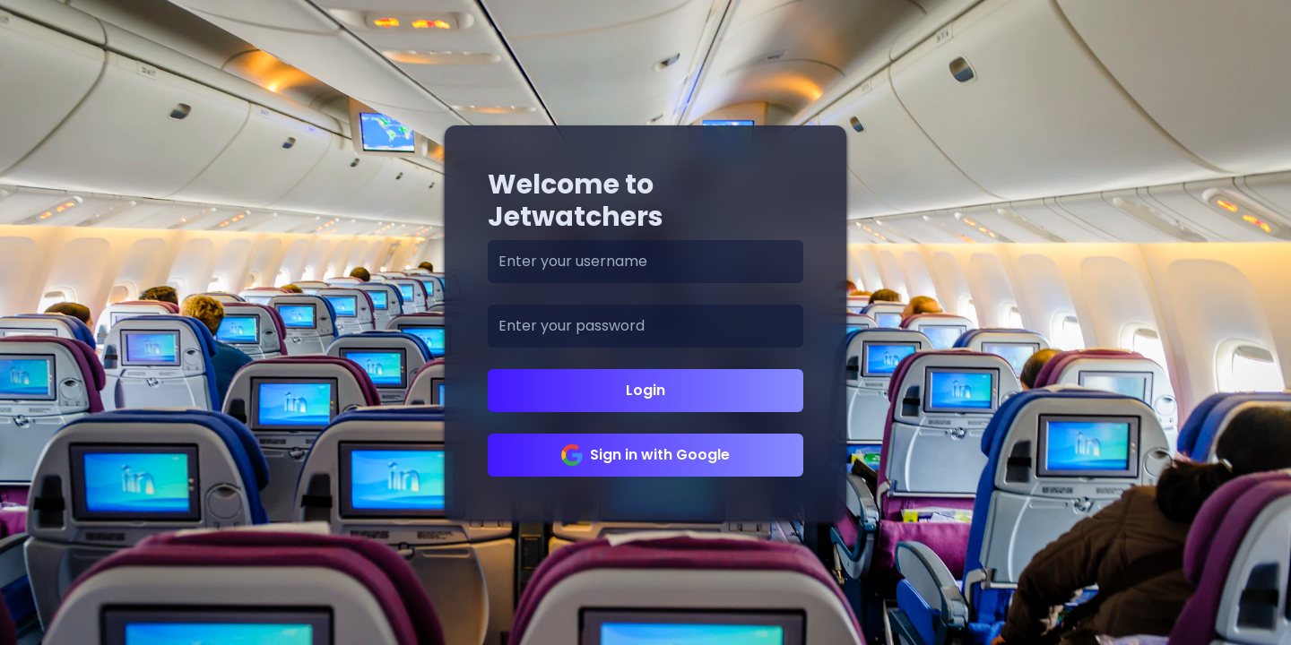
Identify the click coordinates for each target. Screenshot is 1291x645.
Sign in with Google (645, 455)
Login (645, 390)
